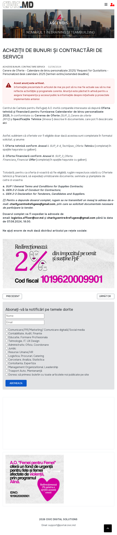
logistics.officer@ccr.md (27, 218)
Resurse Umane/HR (20, 352)
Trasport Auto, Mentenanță (25, 371)
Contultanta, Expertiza (22, 363)
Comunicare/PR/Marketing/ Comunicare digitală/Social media (46, 330)
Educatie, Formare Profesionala (28, 337)
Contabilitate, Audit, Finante (25, 333)
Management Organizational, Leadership (33, 367)
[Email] (24, 322)
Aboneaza (16, 383)
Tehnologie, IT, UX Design (23, 341)
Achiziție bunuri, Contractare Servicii (24, 66)
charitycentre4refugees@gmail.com (32, 204)
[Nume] (24, 316)
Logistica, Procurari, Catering (26, 356)
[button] (112, 4)
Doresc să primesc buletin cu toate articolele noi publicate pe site (48, 374)
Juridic (12, 348)
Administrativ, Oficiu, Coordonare (28, 345)
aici (5, 123)
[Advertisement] (58, 423)
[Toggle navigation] (106, 4)
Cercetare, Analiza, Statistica (26, 359)
